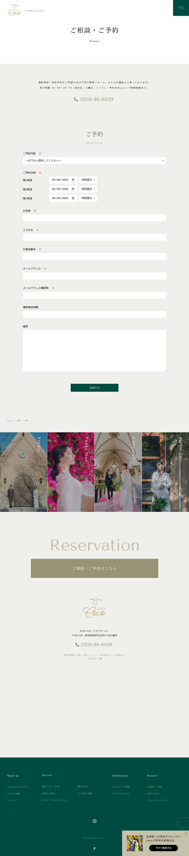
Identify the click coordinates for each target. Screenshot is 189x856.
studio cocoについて (17, 786)
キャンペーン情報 (120, 786)
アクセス (11, 800)
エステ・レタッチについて (55, 800)
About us (13, 775)
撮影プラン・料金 (50, 786)
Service (47, 775)
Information (120, 775)
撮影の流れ (82, 786)
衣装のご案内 (48, 793)
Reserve (152, 775)
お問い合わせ (153, 793)
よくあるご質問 (84, 793)
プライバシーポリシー (158, 800)
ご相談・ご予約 (154, 786)
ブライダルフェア (120, 793)
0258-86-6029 (96, 99)
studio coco (31, 10)
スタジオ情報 (13, 793)
